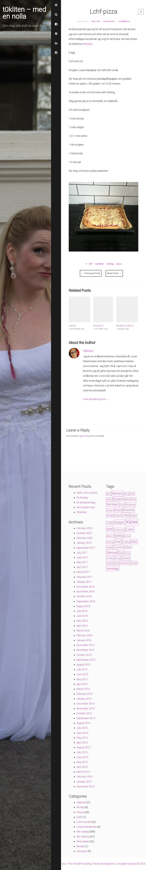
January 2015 (84, 698)
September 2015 (85, 659)
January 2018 (84, 542)
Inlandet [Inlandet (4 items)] (110, 516)
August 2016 (83, 606)
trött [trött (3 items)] (116, 563)
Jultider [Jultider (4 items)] (110, 523)
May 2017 (82, 562)
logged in (82, 436)
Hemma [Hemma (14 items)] (129, 510)
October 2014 (84, 713)
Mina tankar (82, 841)
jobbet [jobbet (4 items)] (133, 516)
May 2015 (82, 679)
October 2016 (84, 596)
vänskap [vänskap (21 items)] (112, 568)
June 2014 (82, 732)
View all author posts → (96, 399)
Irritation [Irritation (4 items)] (118, 516)
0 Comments (124, 21)
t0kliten (95, 21)
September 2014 (85, 718)
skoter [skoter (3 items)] (128, 553)
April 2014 (82, 742)
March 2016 (83, 630)
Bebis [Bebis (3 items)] (126, 494)
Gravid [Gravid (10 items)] (119, 510)
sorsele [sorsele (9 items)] (126, 558)
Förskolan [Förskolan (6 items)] (130, 504)
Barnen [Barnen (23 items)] (117, 493)
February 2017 (84, 576)
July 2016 (81, 610)
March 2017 (83, 571)
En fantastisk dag (85, 502)
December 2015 (85, 645)
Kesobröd (98, 325)
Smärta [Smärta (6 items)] (110, 558)
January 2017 (84, 581)
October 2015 (84, 654)
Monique (88, 43)
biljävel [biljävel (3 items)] (109, 499)
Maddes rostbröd (124, 325)
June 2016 (82, 615)
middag (110, 263)
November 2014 (85, 708)
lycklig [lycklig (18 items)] (119, 535)
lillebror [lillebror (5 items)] (110, 536)
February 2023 (84, 528)
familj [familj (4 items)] (133, 499)
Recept (80, 846)
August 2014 (83, 723)
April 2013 (82, 766)
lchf (90, 263)
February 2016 (84, 635)
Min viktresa (83, 836)
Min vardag (82, 831)
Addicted (81, 802)
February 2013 (84, 776)
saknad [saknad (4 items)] (128, 547)
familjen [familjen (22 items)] (112, 504)
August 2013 (83, 747)
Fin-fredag (82, 497)
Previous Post (90, 273)
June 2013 (82, 757)
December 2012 (85, 786)
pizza (119, 263)
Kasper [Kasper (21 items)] (119, 522)
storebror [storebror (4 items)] (110, 563)
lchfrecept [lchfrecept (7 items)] (119, 530)
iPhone (80, 812)
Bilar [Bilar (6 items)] (132, 494)
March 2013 (83, 771)
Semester (81, 851)
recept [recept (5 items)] (109, 547)
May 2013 (82, 762)
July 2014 (81, 727)
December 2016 (85, 586)
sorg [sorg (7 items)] (118, 558)
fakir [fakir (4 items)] (127, 499)
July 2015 (81, 669)
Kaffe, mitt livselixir (87, 492)
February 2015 (84, 693)
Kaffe (79, 817)
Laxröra (72, 325)
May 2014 (82, 737)
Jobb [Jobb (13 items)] (126, 515)
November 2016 (85, 591)
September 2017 (85, 547)
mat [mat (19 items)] (118, 541)
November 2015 (85, 649)
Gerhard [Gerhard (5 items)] (110, 510)
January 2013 (84, 781)
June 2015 (82, 674)
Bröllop (80, 807)
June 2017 (82, 557)
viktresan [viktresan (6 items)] (124, 563)
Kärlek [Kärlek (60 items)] (132, 522)
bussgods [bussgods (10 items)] (119, 498)
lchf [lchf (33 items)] (109, 529)
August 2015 (83, 664)
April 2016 (82, 625)
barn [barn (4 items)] (108, 494)
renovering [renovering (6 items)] (119, 547)
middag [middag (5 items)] (126, 542)
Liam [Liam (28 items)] (130, 529)
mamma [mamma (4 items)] (110, 542)
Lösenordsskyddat (86, 826)
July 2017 (81, 552)
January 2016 (84, 640)
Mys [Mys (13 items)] (134, 541)
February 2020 (84, 537)
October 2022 (84, 533)
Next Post (114, 273)
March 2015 (83, 688)
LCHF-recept (109, 21)
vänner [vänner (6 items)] (134, 563)
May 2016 (82, 620)
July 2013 (81, 752)
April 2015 (82, 684)
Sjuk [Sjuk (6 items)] (122, 553)
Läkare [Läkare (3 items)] (127, 536)
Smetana (81, 512)
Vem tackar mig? (85, 507)
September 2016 (85, 601)
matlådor (99, 263)
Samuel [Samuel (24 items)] (112, 552)
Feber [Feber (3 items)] (122, 505)
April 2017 (82, 567)
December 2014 (85, 703)
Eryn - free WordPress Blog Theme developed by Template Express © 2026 (103, 863)
